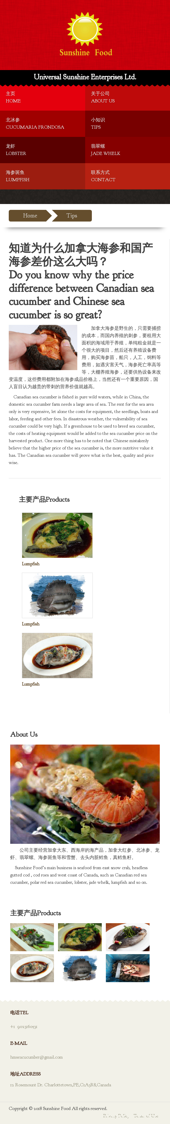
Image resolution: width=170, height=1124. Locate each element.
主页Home (13, 97)
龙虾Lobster (16, 149)
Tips (71, 215)
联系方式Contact (103, 176)
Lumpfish (30, 564)
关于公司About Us (103, 97)
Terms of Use (146, 1116)
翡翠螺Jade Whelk (105, 149)
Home (30, 215)
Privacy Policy (116, 1116)
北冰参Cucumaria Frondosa (35, 123)
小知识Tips (98, 123)
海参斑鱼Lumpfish (17, 176)
